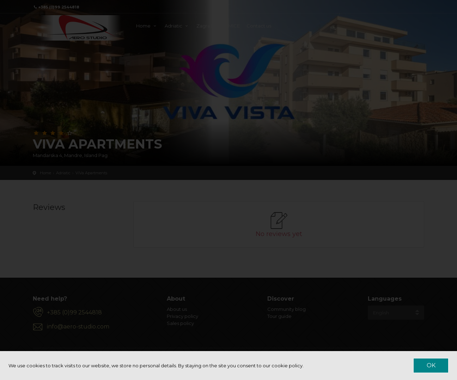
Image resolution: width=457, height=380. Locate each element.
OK (431, 365)
